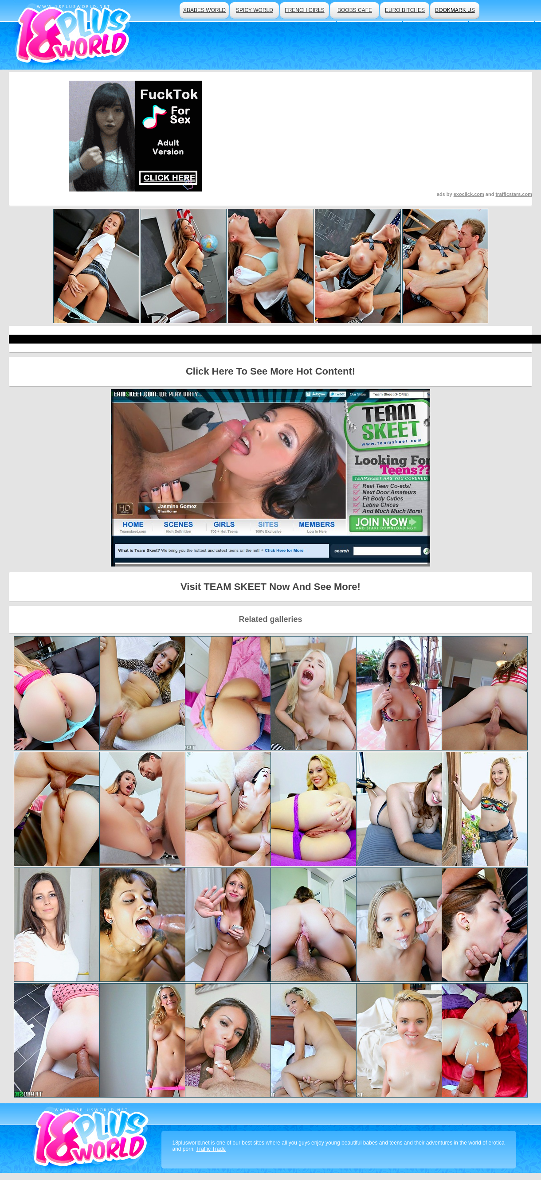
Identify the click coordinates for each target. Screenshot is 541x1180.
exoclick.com (469, 194)
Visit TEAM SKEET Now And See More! (270, 586)
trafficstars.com (513, 194)
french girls (304, 10)
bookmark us (454, 10)
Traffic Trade (211, 1149)
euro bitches (405, 10)
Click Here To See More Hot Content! (270, 371)
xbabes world (204, 10)
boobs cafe (354, 10)
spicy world (254, 10)
